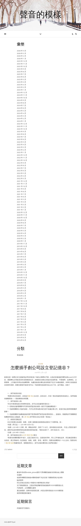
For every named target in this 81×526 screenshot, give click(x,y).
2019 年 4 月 (21, 262)
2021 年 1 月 (21, 210)
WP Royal (12, 522)
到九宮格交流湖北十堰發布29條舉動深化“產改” (33, 483)
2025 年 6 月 (21, 77)
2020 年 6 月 (21, 228)
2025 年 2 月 (21, 87)
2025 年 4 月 (21, 82)
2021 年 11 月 (22, 184)
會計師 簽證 (10, 443)
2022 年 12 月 (22, 155)
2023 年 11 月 (22, 126)
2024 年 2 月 (21, 118)
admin (10, 449)
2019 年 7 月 (21, 254)
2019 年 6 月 (21, 257)
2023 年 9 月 (21, 131)
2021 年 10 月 (22, 186)
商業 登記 (30, 396)
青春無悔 (20, 355)
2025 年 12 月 (22, 61)
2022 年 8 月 (21, 165)
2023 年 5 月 (21, 142)
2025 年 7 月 (21, 74)
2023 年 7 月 (21, 137)
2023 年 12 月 (22, 124)
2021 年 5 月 (21, 199)
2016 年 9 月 (21, 335)
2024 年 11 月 (22, 95)
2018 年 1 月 (21, 298)
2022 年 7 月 (21, 168)
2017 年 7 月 (21, 314)
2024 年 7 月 (21, 105)
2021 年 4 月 (21, 202)
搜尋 (61, 456)
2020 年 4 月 (21, 233)
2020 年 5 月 (21, 231)
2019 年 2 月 (21, 267)
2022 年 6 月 (21, 171)
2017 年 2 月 (21, 327)
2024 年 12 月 (22, 92)
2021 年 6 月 (21, 197)
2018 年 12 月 (22, 272)
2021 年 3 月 (21, 204)
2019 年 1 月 (21, 270)
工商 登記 (26, 417)
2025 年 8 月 (21, 71)
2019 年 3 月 (21, 264)
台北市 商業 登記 (28, 435)
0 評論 (74, 449)
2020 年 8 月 (21, 223)
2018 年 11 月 (22, 275)
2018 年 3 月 (21, 293)
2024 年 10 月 (22, 98)
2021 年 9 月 (21, 189)
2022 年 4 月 (21, 176)
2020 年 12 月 (22, 212)
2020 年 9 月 (21, 220)
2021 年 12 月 (22, 181)
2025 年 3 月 (21, 85)
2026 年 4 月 (21, 51)
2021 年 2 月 (21, 207)
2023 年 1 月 (21, 152)
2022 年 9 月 (21, 163)
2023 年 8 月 (21, 134)
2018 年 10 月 (22, 277)
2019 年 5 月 (21, 259)
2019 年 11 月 (22, 244)
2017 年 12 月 (22, 301)
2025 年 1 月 (21, 90)
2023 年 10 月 (22, 129)
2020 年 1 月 (21, 241)
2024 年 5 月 (21, 111)
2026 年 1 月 (21, 58)
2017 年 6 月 (21, 317)
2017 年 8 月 (21, 311)
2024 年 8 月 (21, 103)
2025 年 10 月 (22, 66)
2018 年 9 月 (21, 280)
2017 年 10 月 (22, 306)
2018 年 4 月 (21, 291)
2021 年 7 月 (21, 194)
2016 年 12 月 (22, 332)
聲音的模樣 (40, 14)
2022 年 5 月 (21, 173)
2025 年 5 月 (21, 79)
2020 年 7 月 (21, 225)
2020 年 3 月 (21, 236)
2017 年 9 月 (21, 309)
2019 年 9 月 (21, 249)
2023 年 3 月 (21, 147)
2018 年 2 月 (21, 296)
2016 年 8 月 (21, 337)
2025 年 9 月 (21, 69)
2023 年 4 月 (21, 144)
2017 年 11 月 (22, 304)
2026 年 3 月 (21, 53)
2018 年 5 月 (21, 288)
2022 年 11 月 (22, 157)
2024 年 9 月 (21, 100)
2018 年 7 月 (21, 283)
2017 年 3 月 (21, 324)
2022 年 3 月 (21, 178)
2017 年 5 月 (21, 319)
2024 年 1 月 (21, 121)
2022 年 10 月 (22, 160)
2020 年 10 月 (22, 217)
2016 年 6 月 (21, 340)
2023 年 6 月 (21, 139)
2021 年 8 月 (21, 191)
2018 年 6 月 (21, 285)
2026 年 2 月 (21, 56)
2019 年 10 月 (22, 246)
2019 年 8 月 (21, 251)
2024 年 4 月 (21, 113)
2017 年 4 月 (21, 322)
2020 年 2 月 (21, 238)
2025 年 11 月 (22, 64)
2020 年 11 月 (22, 215)
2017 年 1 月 (21, 330)
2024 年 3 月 (21, 116)
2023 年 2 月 (21, 150)
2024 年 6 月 (21, 108)
